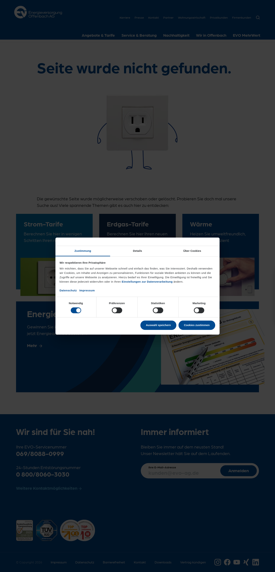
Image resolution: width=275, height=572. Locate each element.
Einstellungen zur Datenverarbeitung (147, 281)
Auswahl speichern (158, 325)
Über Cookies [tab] (192, 250)
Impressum (87, 290)
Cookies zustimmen (197, 325)
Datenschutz (68, 290)
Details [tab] (137, 250)
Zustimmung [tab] (83, 250)
